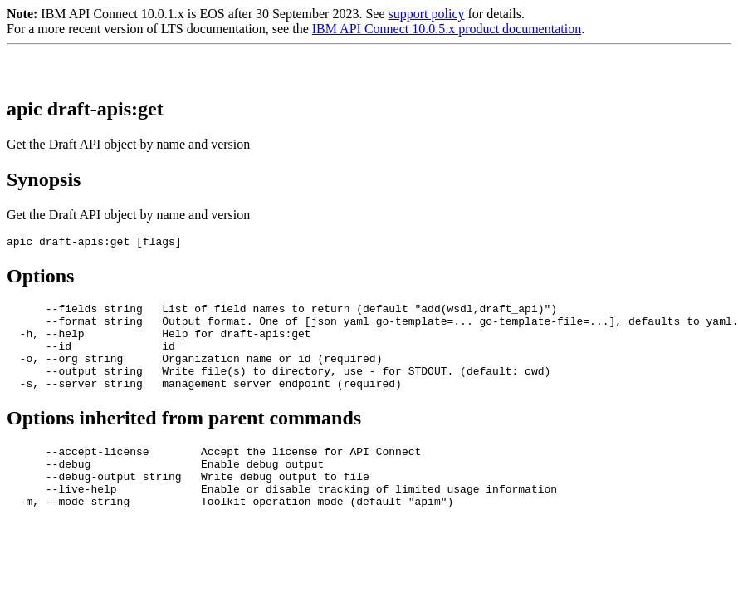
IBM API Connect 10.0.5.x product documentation (446, 29)
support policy (426, 14)
